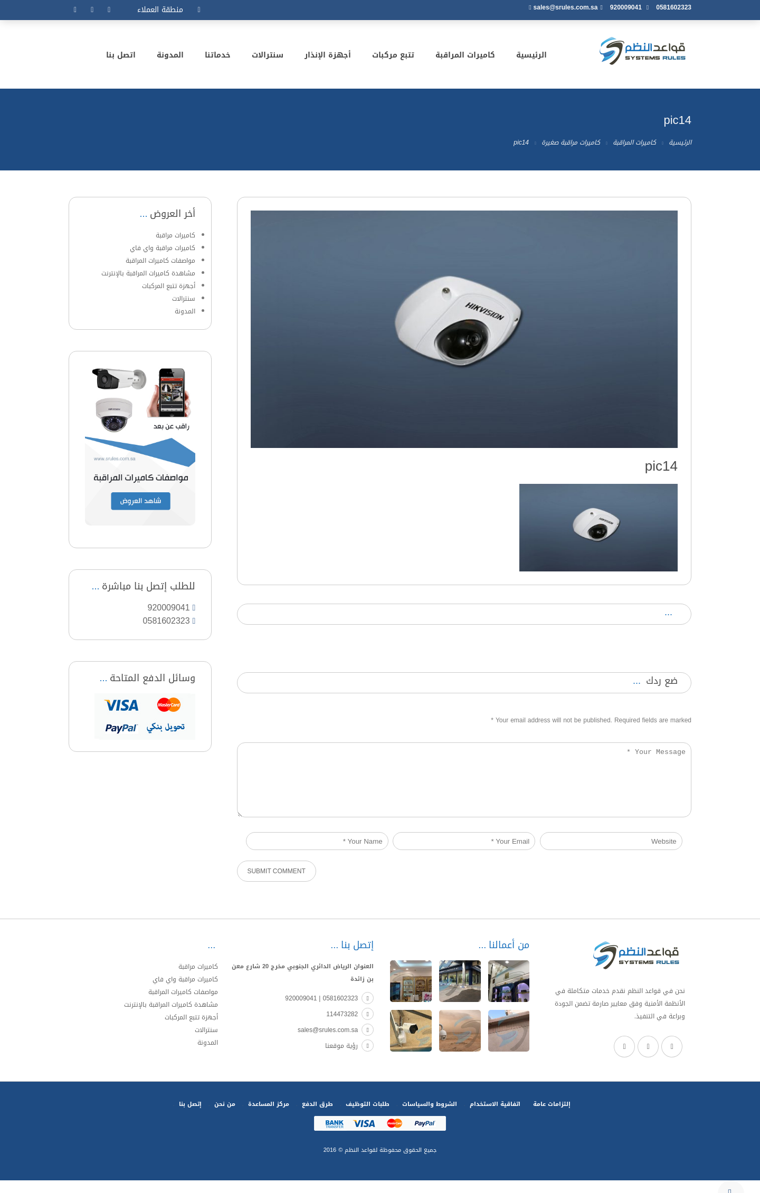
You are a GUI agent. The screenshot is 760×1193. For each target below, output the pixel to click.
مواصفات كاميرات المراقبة (160, 260)
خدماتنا (218, 57)
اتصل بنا (121, 57)
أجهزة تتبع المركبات (168, 286)
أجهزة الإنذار (328, 57)
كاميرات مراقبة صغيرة (571, 142)
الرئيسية (531, 57)
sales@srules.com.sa (566, 7)
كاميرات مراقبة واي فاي (162, 248)
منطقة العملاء (160, 10)
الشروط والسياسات (429, 1116)
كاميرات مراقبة (175, 235)
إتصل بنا (190, 1116)
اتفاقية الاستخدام (495, 1116)
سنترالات (267, 57)
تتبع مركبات (393, 57)
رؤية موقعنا (349, 1058)
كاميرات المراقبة (465, 57)
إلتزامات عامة (552, 1116)
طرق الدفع (317, 1116)
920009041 (626, 7)
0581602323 (673, 7)
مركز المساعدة (268, 1116)
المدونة (170, 57)
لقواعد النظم (360, 1162)
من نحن (224, 1116)
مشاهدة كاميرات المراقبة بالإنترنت (148, 273)
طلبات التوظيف (368, 1116)
